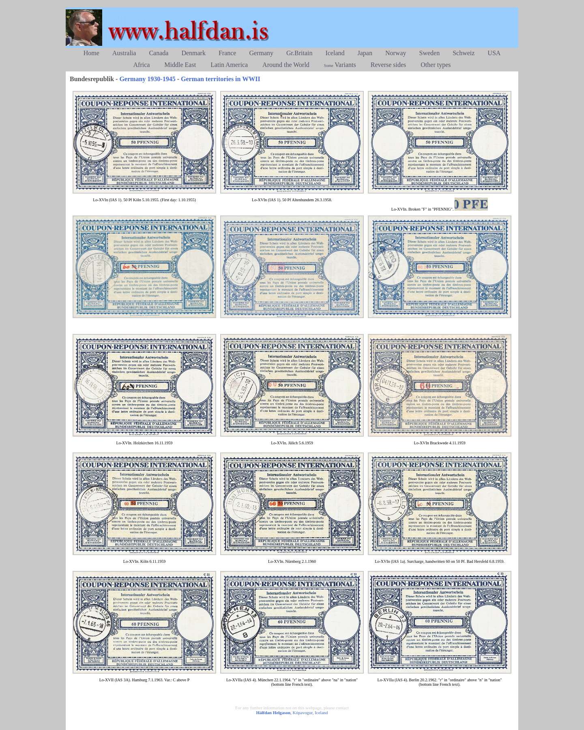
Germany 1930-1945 (147, 78)
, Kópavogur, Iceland (292, 712)
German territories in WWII (220, 78)
